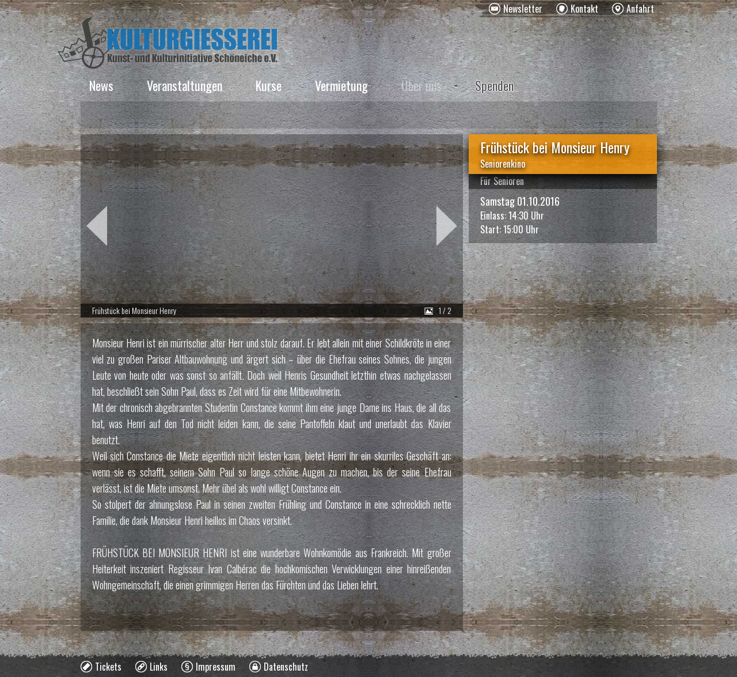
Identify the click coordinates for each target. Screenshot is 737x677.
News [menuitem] (101, 85)
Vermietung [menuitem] (341, 85)
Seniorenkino (502, 164)
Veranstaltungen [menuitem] (184, 85)
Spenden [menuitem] (494, 85)
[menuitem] (515, 8)
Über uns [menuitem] (421, 85)
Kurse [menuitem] (269, 85)
